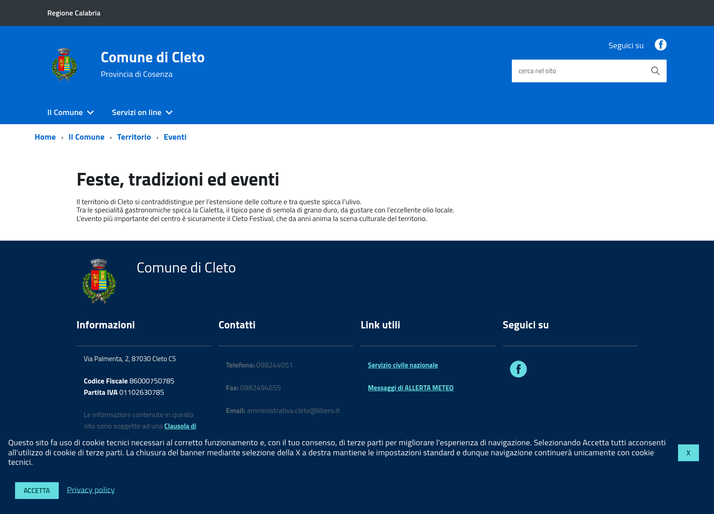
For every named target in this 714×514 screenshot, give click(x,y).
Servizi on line (137, 112)
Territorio (134, 137)
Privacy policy (91, 489)
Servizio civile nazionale (403, 365)
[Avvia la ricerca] (655, 71)
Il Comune (65, 112)
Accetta (37, 490)
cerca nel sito (537, 71)
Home (45, 137)
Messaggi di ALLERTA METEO (411, 388)
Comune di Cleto (152, 64)
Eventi (175, 137)
